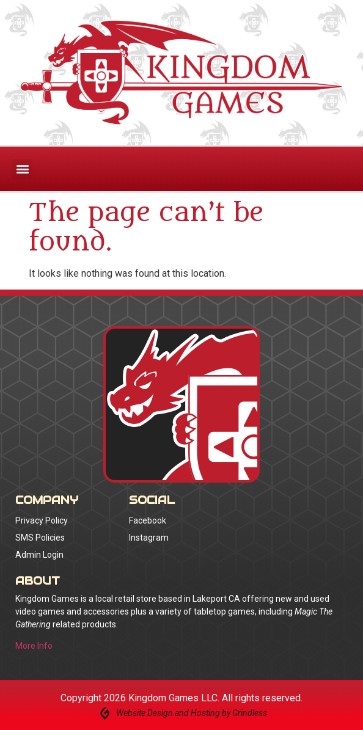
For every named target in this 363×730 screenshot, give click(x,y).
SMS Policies (40, 537)
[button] (22, 169)
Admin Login (39, 555)
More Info (34, 646)
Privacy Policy (41, 520)
